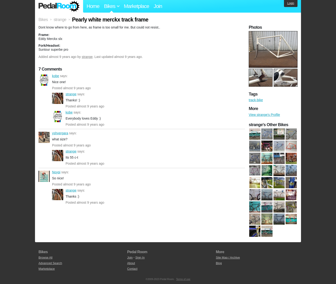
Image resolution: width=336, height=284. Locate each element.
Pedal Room (59, 6)
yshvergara (44, 137)
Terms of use (183, 279)
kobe (44, 80)
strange (87, 57)
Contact (132, 268)
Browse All (45, 257)
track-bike (256, 100)
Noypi (44, 176)
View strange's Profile (264, 115)
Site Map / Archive (228, 257)
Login (290, 3)
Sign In (140, 257)
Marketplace (136, 6)
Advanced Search (50, 263)
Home (93, 6)
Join (158, 6)
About (131, 263)
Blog (219, 263)
